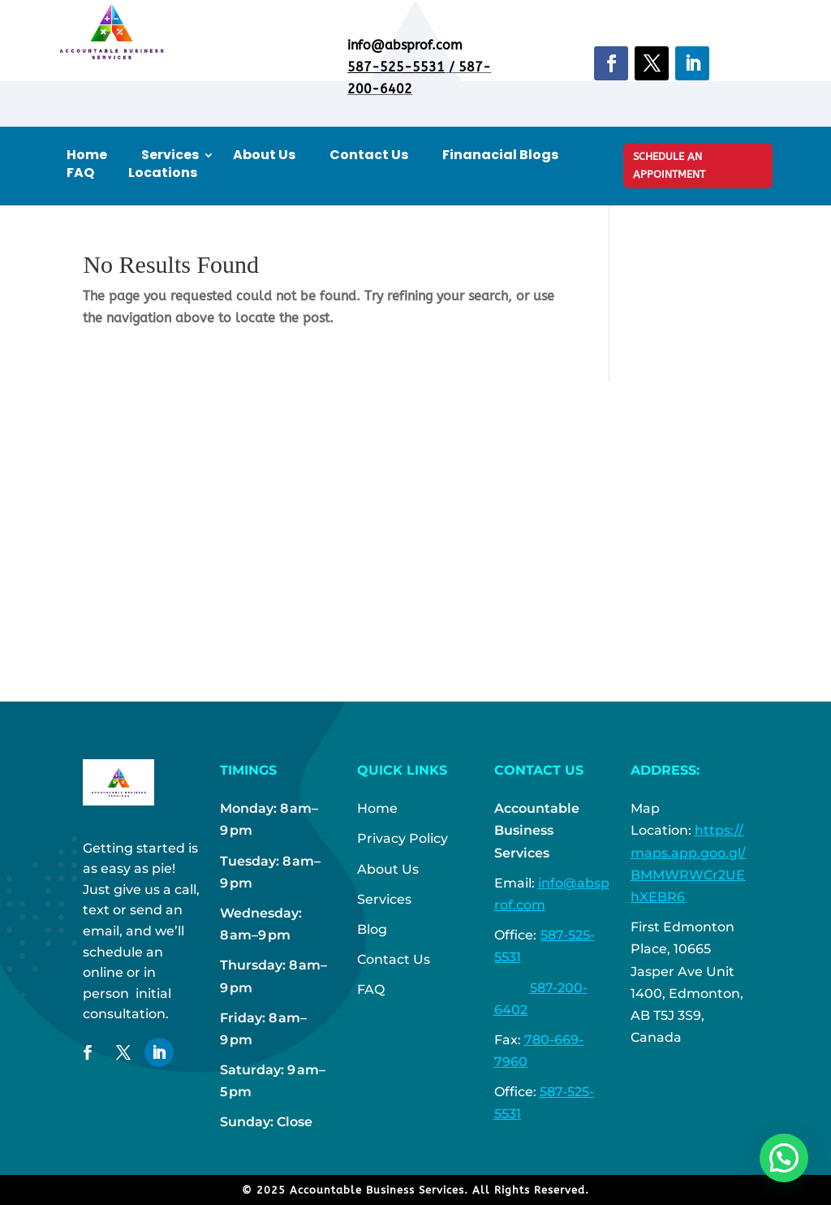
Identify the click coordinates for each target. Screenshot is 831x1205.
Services (170, 155)
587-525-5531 (396, 67)
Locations (162, 173)
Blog (372, 929)
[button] (784, 1158)
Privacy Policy (402, 838)
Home (87, 155)
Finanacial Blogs (500, 155)
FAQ (80, 173)
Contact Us (368, 155)
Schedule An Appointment (669, 165)
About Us (264, 155)
